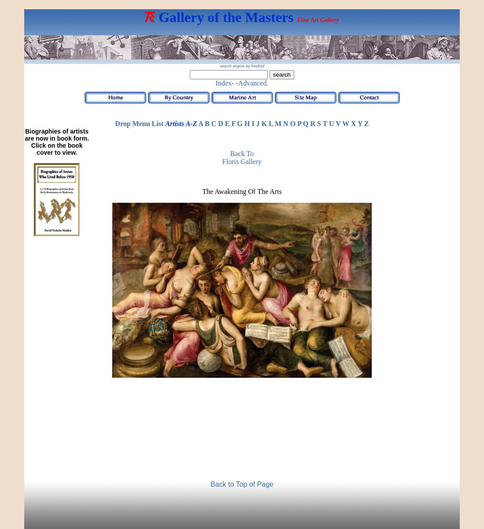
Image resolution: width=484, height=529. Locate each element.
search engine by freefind (242, 66)
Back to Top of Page (242, 484)
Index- (225, 83)
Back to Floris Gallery (242, 157)
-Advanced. (252, 83)
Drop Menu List (139, 123)
